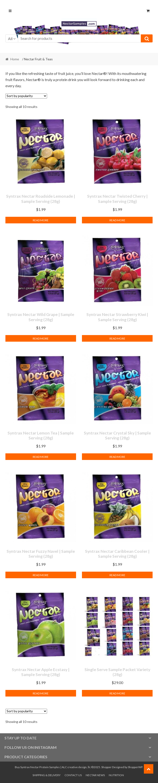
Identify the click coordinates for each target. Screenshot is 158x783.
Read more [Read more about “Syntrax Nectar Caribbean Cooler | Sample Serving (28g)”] (117, 575)
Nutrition (116, 775)
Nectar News (95, 775)
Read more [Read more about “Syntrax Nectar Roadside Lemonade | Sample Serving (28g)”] (41, 220)
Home (14, 59)
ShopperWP (135, 767)
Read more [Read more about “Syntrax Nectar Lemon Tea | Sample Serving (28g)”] (41, 457)
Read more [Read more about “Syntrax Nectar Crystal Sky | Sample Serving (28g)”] (117, 457)
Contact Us (73, 775)
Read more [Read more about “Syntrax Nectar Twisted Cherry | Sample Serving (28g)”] (117, 220)
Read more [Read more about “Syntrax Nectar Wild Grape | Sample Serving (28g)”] (41, 338)
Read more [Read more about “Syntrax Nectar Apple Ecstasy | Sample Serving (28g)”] (41, 693)
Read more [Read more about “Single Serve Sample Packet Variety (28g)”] (117, 693)
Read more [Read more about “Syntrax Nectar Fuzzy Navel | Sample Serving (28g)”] (41, 575)
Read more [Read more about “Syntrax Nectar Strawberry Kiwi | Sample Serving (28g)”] (117, 338)
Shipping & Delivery (46, 775)
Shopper (106, 767)
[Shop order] (26, 96)
